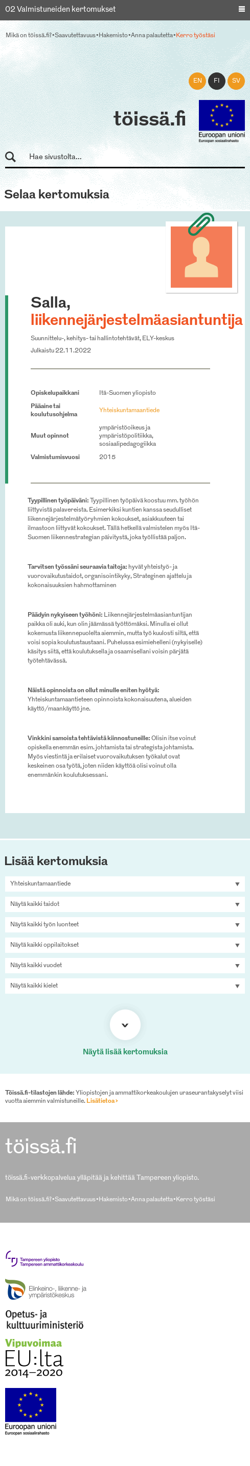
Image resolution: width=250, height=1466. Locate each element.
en (197, 81)
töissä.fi (149, 120)
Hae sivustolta (15, 157)
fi (217, 81)
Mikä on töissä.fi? (29, 36)
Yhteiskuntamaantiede (129, 411)
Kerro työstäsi (195, 36)
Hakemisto (113, 36)
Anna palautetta (152, 36)
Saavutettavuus (75, 36)
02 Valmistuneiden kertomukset (60, 10)
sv (236, 81)
